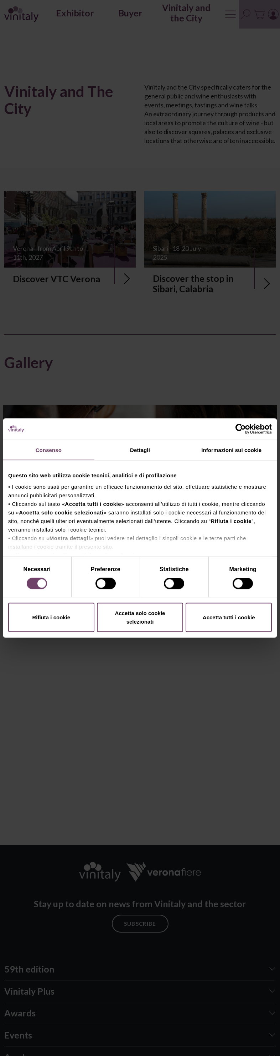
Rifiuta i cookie (51, 617)
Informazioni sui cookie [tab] (231, 450)
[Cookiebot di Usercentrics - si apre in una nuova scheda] (240, 429)
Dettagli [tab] (140, 450)
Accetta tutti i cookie (229, 617)
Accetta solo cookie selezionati (140, 617)
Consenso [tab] (49, 450)
